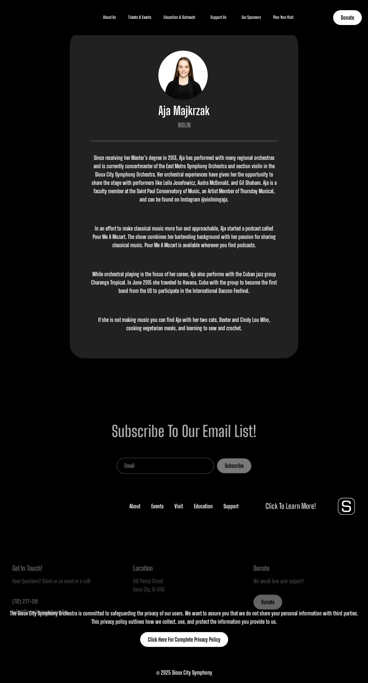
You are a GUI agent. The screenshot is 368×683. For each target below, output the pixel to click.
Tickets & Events (139, 17)
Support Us (218, 17)
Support (231, 506)
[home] (21, 17)
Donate (347, 17)
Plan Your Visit (283, 17)
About (134, 506)
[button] (109, 17)
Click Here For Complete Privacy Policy (184, 639)
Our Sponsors (251, 17)
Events (157, 506)
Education (203, 506)
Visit (178, 506)
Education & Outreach (179, 17)
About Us (109, 17)
